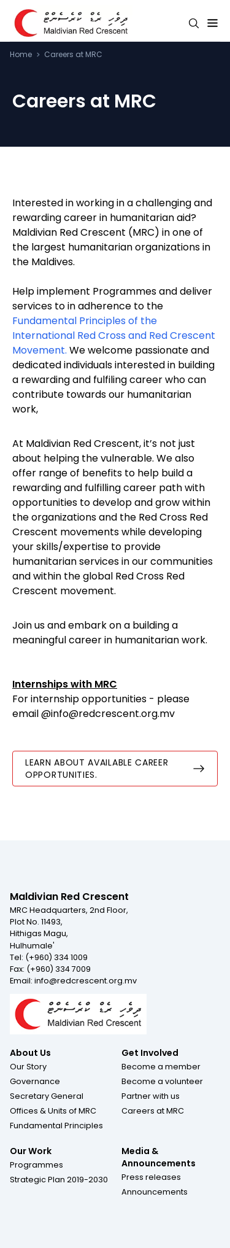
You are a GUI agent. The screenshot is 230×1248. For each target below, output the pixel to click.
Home (21, 55)
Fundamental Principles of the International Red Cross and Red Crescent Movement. (113, 335)
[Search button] (194, 23)
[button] (28, 1066)
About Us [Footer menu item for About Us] (30, 1053)
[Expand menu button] (212, 23)
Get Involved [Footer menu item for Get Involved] (149, 1053)
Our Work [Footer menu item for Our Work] (31, 1151)
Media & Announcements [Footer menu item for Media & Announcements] (158, 1157)
